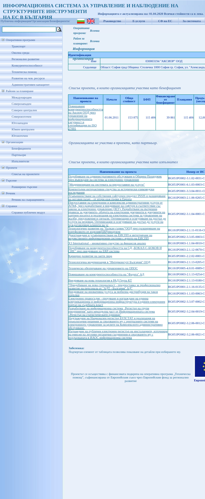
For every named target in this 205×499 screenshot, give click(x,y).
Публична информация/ (16, 21)
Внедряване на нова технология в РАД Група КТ (100, 280)
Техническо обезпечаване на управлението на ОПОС (103, 268)
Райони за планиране (19, 91)
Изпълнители (20, 161)
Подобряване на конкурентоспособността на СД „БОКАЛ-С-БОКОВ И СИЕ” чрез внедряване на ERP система (115, 249)
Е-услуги (139, 21)
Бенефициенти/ (60, 21)
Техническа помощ (24, 71)
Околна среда (20, 52)
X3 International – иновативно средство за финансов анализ (107, 243)
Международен (22, 97)
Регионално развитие (26, 59)
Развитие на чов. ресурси (28, 78)
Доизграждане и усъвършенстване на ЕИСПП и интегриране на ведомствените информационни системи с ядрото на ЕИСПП (110, 237)
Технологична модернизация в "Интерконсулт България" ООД (109, 262)
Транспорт (18, 46)
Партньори (19, 155)
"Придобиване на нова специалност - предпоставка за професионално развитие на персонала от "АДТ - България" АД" (114, 286)
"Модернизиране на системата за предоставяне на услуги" (106, 184)
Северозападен (21, 103)
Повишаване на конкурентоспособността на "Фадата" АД (106, 274)
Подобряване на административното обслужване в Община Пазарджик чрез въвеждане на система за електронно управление (115, 178)
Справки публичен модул (28, 212)
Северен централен (24, 110)
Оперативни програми (20, 40)
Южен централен (23, 129)
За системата (192, 21)
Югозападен (20, 123)
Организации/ (41, 21)
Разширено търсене (24, 187)
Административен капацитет (30, 84)
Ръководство (112, 21)
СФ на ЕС (165, 21)
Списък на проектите (26, 174)
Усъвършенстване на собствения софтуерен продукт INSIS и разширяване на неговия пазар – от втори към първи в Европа (117, 197)
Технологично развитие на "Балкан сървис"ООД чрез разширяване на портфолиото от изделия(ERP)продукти (114, 230)
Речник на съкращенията (28, 199)
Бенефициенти (21, 148)
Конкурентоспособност (27, 65)
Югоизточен (20, 135)
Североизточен (21, 116)
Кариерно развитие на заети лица (90, 256)
